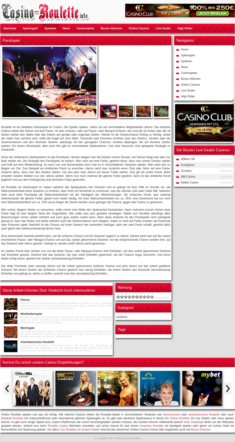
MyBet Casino (190, 182)
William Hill (188, 159)
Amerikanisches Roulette (37, 342)
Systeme (50, 28)
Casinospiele (85, 28)
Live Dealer (163, 28)
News (66, 28)
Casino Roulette (132, 438)
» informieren (226, 159)
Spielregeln (30, 28)
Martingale (27, 328)
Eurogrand (187, 165)
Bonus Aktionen (111, 28)
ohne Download (193, 422)
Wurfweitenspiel (31, 314)
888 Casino (188, 176)
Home (184, 49)
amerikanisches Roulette (203, 414)
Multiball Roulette (12, 418)
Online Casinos (139, 28)
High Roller (184, 28)
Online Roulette (179, 418)
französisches (171, 414)
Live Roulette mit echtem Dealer (80, 429)
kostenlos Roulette (152, 425)
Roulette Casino (58, 425)
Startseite (9, 28)
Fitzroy (25, 299)
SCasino (186, 170)
